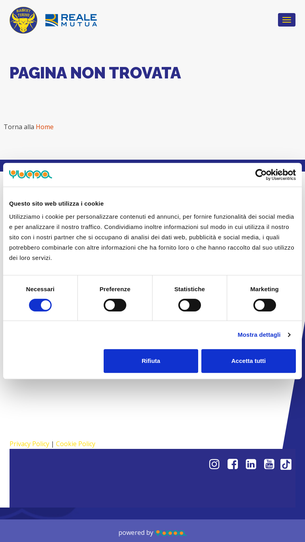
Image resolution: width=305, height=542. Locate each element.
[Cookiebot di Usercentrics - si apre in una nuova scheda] (261, 175)
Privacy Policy (29, 443)
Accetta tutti (249, 360)
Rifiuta (151, 360)
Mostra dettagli (258, 334)
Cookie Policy (75, 443)
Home (45, 126)
